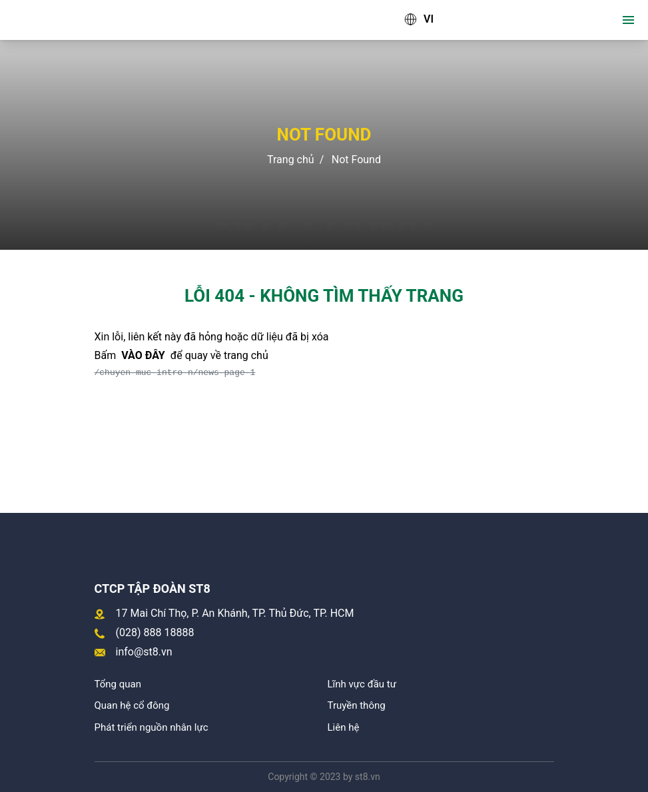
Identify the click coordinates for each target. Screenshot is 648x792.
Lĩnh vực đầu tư (362, 684)
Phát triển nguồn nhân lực (151, 727)
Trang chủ (290, 159)
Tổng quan (118, 684)
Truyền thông (357, 705)
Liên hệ (344, 727)
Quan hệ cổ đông (132, 705)
